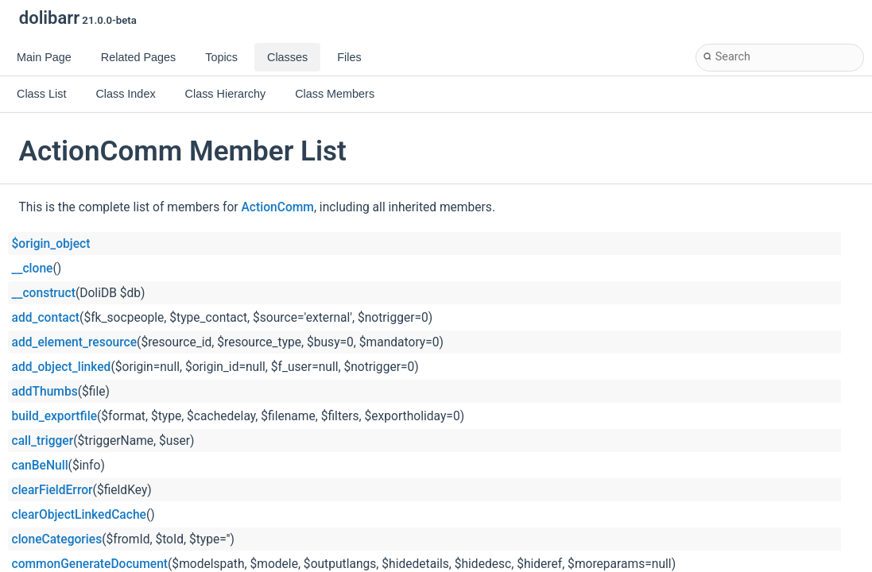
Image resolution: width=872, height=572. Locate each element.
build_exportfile (55, 416)
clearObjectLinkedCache (79, 515)
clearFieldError (52, 490)
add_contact (46, 318)
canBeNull (40, 465)
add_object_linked (61, 367)
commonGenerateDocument (90, 564)
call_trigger (43, 441)
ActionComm (278, 207)
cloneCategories (57, 539)
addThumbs (45, 392)
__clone (32, 268)
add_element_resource (75, 342)
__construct (44, 293)
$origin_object (51, 244)
